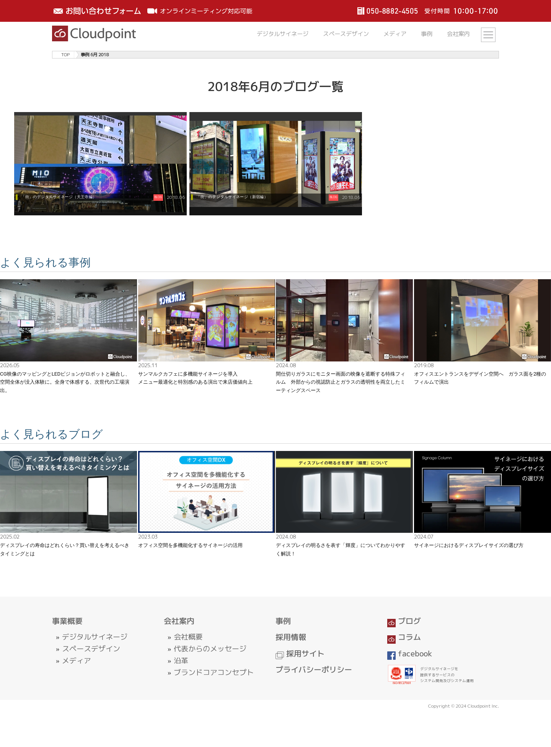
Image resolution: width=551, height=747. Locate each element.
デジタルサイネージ (282, 34)
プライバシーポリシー (314, 669)
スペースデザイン (346, 34)
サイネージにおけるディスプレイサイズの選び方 (468, 545)
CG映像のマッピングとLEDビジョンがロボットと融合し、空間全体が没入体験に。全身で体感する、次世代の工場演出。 (65, 382)
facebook (409, 653)
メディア (394, 34)
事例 (426, 34)
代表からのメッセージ (210, 649)
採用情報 (291, 637)
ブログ (404, 621)
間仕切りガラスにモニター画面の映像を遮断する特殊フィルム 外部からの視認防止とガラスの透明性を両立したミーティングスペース (340, 382)
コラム (404, 637)
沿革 (181, 661)
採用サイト (300, 653)
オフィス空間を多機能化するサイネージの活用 (190, 545)
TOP (65, 55)
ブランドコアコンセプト (214, 672)
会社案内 (458, 34)
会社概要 (188, 637)
